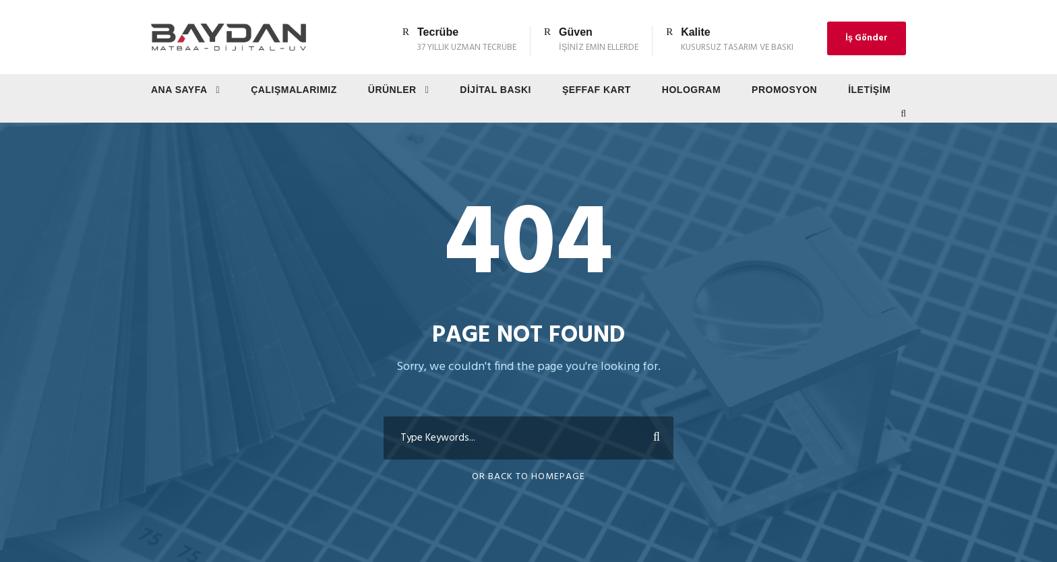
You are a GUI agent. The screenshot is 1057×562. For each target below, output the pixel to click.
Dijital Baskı (495, 89)
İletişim (869, 89)
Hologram (691, 89)
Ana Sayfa (179, 89)
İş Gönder (866, 38)
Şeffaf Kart (596, 89)
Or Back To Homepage (528, 477)
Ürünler (392, 89)
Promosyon (784, 89)
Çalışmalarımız (294, 89)
